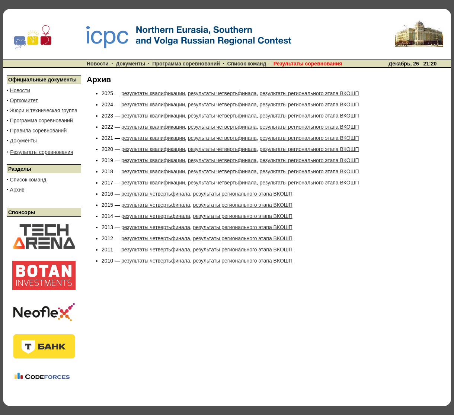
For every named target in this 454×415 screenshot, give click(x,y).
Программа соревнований (186, 64)
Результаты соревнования (41, 152)
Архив (17, 190)
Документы (130, 64)
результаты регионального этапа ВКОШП (309, 93)
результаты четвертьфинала (222, 93)
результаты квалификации (153, 93)
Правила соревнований (38, 130)
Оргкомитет (24, 100)
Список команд (246, 64)
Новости (98, 64)
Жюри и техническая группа (43, 110)
